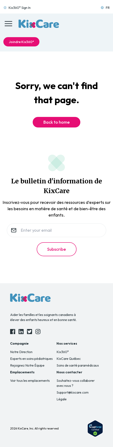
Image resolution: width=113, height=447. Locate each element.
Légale (61, 399)
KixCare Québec (68, 358)
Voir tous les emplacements (30, 380)
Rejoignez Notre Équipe (27, 365)
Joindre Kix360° (21, 42)
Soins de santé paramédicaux (77, 365)
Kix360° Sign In (17, 7)
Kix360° (62, 352)
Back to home (56, 122)
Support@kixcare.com (72, 392)
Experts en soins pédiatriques (31, 358)
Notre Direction (21, 352)
